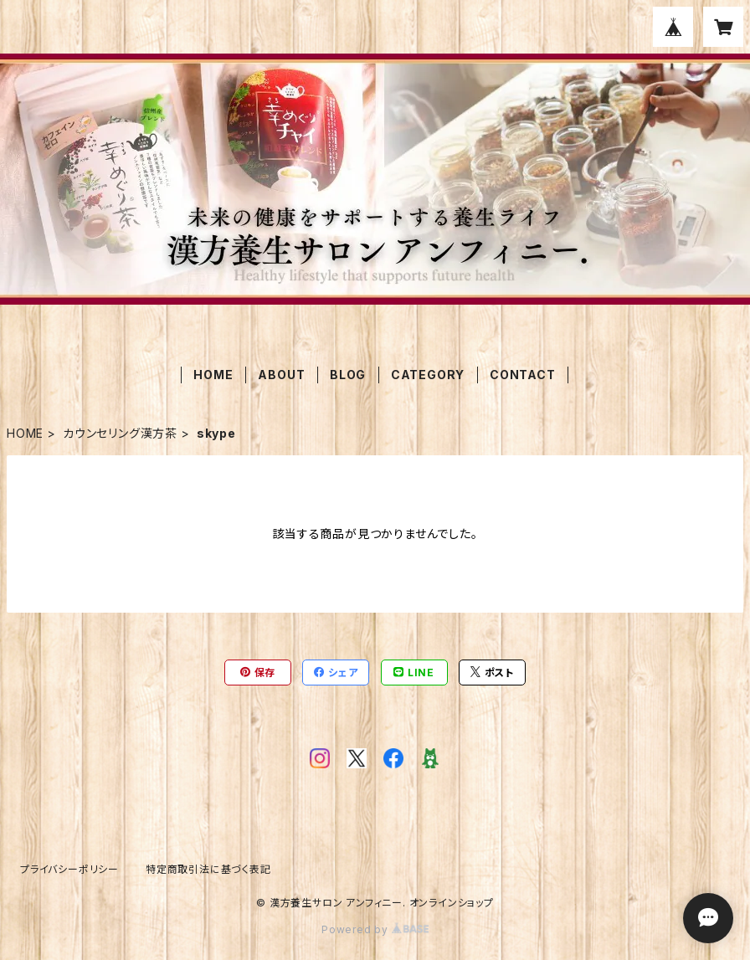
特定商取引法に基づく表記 (208, 869)
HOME (213, 374)
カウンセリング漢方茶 (120, 433)
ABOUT (281, 374)
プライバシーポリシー (69, 869)
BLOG (348, 374)
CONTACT (523, 374)
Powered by (375, 929)
